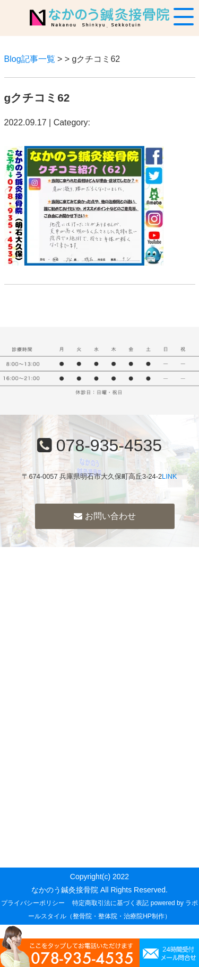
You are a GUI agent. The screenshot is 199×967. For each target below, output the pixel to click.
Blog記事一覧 (29, 58)
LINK (169, 476)
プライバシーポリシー (33, 903)
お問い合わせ (104, 516)
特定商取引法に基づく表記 (110, 903)
